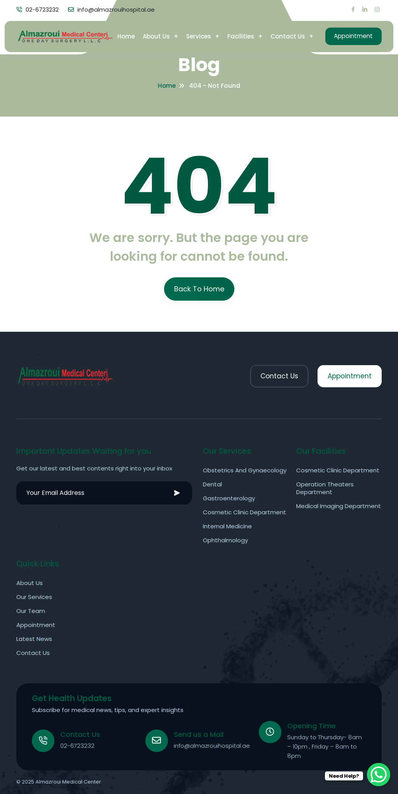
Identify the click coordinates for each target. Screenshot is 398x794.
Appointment (351, 34)
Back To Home (199, 289)
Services (193, 35)
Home (121, 35)
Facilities (235, 35)
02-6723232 (78, 745)
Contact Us (282, 35)
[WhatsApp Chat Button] (378, 774)
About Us (151, 35)
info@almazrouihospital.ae (213, 745)
